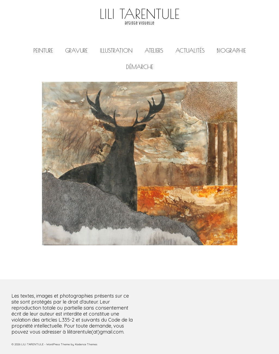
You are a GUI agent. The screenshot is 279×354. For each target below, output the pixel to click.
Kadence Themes (86, 344)
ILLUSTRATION (116, 50)
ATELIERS (154, 50)
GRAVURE (76, 50)
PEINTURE (43, 50)
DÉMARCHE (139, 66)
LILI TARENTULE (139, 14)
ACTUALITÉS (190, 50)
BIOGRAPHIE (231, 50)
